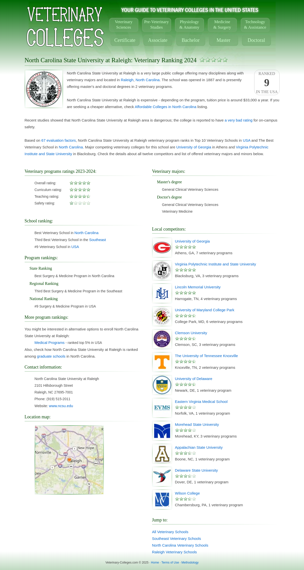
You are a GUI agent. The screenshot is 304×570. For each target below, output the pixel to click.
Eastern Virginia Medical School (201, 401)
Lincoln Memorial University (198, 287)
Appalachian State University (199, 447)
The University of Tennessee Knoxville (206, 356)
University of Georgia (193, 147)
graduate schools (51, 356)
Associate (158, 40)
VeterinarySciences (123, 24)
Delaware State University (196, 470)
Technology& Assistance (255, 24)
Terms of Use (170, 562)
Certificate (124, 40)
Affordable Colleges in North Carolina (165, 107)
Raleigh (127, 80)
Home (155, 562)
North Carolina (148, 80)
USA (246, 140)
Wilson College (187, 493)
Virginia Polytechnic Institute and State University (215, 264)
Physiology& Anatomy (189, 24)
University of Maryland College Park (204, 310)
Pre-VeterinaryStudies (156, 24)
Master (224, 40)
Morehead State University (197, 424)
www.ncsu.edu (61, 406)
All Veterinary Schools (170, 532)
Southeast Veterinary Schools (176, 538)
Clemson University (191, 333)
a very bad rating (238, 120)
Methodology (190, 562)
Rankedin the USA (266, 82)
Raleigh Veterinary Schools (174, 552)
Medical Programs (50, 342)
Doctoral (256, 40)
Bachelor (190, 40)
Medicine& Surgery (222, 24)
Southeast (97, 240)
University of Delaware (193, 379)
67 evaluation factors (58, 140)
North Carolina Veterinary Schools (180, 545)
